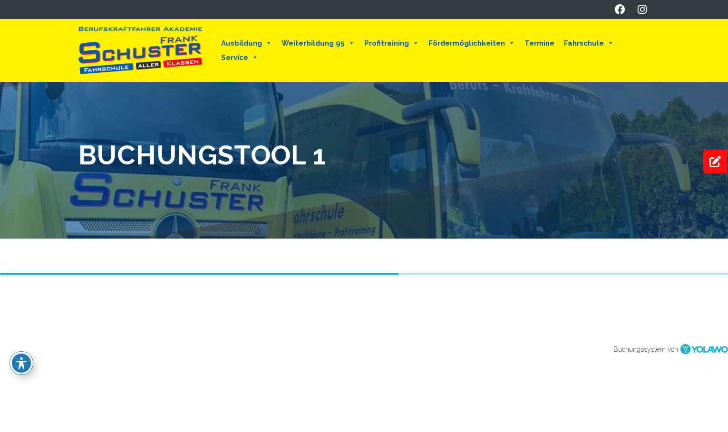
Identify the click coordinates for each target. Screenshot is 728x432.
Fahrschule (589, 43)
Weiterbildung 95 (318, 43)
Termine (539, 43)
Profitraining (391, 43)
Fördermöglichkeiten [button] (471, 43)
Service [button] (239, 57)
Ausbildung (246, 43)
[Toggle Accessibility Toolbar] (21, 363)
